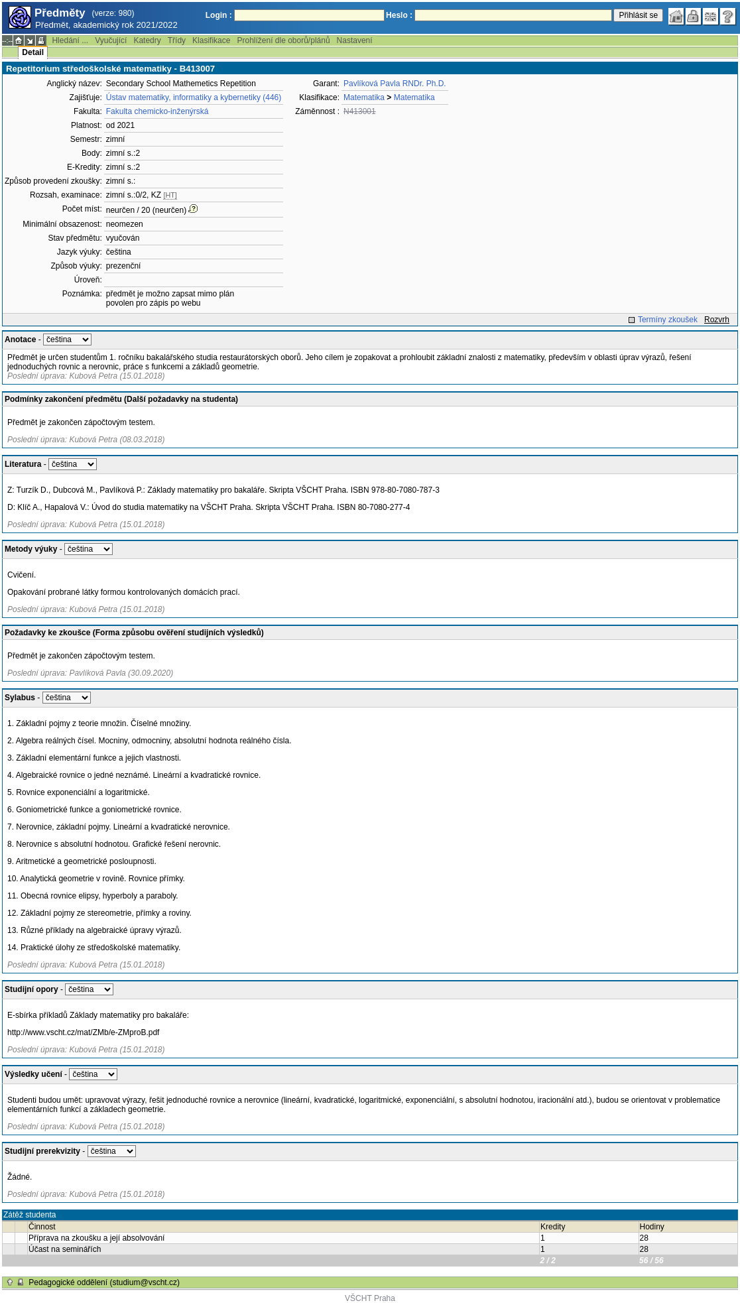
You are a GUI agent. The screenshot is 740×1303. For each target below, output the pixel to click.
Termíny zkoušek (668, 319)
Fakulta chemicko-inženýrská (157, 111)
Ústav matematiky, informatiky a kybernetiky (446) (194, 97)
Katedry (146, 40)
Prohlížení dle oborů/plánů (283, 40)
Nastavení (355, 40)
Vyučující (111, 40)
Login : (219, 15)
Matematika (364, 97)
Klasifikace (211, 40)
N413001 (359, 111)
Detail (33, 52)
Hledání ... (70, 40)
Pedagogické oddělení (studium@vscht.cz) (104, 1282)
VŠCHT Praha (370, 1298)
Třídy (177, 40)
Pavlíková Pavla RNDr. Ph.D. (394, 83)
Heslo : (399, 15)
